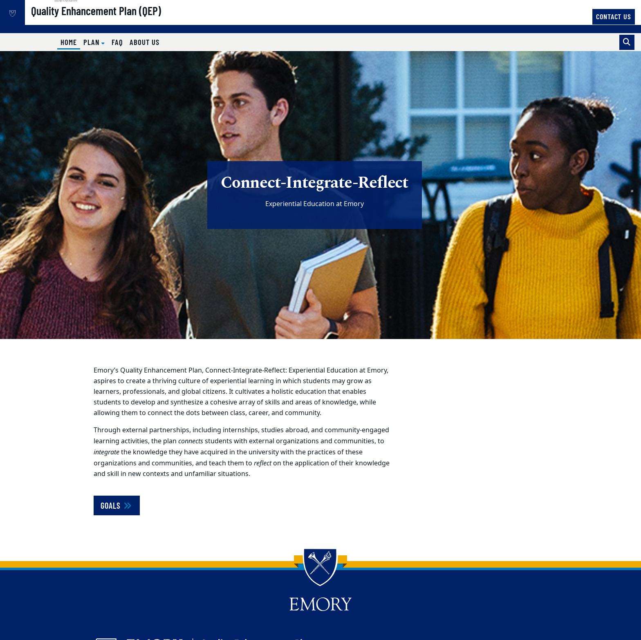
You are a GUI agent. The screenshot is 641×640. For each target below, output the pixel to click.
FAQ (117, 42)
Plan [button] (92, 42)
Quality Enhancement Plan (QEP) (122, 21)
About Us (144, 42)
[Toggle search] (626, 42)
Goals (117, 505)
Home (70, 42)
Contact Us (613, 16)
